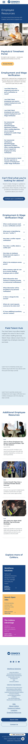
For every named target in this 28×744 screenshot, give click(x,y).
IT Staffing (14, 696)
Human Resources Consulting (14, 673)
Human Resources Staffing (14, 695)
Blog (5, 439)
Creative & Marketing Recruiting (14, 690)
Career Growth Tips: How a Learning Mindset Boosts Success (13, 483)
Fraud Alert (17, 740)
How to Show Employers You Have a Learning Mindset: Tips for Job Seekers (14, 443)
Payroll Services (14, 678)
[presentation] (14, 429)
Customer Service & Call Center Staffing (14, 692)
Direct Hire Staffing (14, 672)
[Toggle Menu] (4, 2)
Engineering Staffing (14, 693)
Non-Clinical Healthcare (14, 698)
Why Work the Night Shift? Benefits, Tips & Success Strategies (13, 522)
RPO (14, 680)
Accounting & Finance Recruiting (14, 687)
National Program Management (14, 675)
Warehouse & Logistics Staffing (14, 699)
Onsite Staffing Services (14, 677)
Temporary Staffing (14, 681)
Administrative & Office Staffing (14, 689)
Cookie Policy (12, 738)
